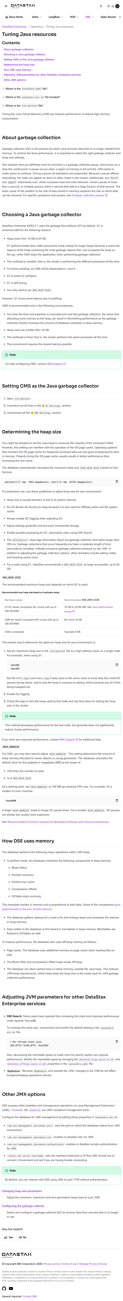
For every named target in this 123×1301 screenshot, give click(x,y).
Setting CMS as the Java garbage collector (29, 59)
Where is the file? (26, 89)
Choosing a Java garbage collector (24, 54)
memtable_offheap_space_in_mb (27, 1063)
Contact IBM (30, 1296)
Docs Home (14, 17)
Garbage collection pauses (88, 195)
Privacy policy (52, 1264)
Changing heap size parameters (22, 1191)
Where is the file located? (32, 97)
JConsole (17, 1110)
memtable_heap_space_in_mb (96, 1059)
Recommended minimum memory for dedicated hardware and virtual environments (58, 821)
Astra (37, 16)
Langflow (56, 16)
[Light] (108, 6)
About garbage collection (19, 49)
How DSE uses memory (17, 69)
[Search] (101, 6)
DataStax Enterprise (14, 26)
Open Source (110, 16)
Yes (8, 1237)
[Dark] (113, 6)
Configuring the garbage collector (23, 1206)
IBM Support (54, 363)
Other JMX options (15, 80)
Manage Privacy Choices (93, 1264)
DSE (90, 16)
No (22, 1237)
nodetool (34, 1110)
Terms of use (69, 1264)
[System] (117, 6)
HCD (74, 16)
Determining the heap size (19, 64)
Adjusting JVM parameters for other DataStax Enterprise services (42, 74)
